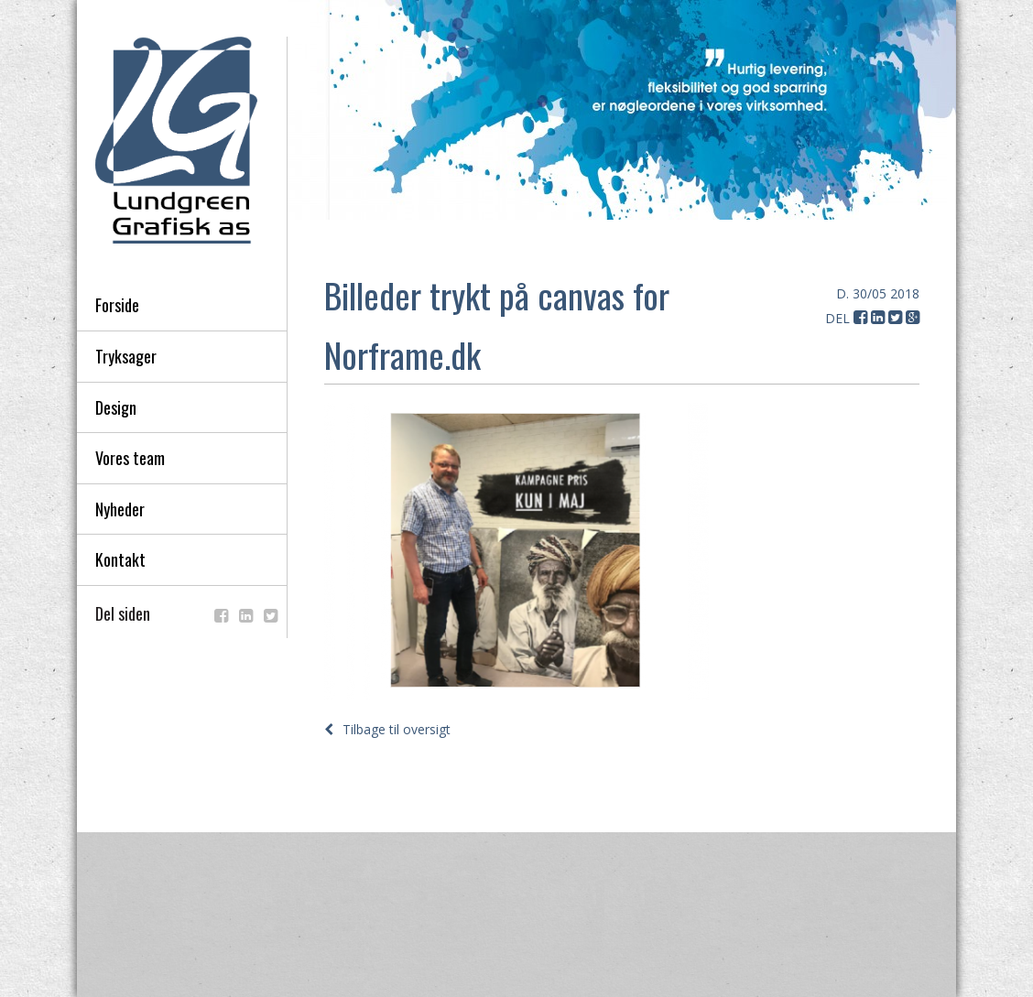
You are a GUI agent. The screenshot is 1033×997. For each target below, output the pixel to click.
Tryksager (126, 356)
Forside (117, 305)
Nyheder (120, 509)
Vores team (130, 458)
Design (115, 407)
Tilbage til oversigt (387, 729)
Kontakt (120, 559)
